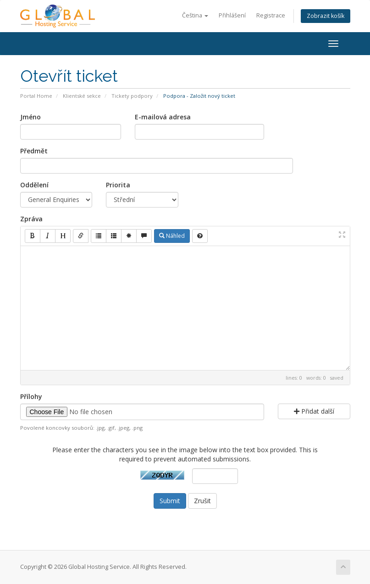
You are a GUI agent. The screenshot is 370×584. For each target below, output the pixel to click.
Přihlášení (232, 15)
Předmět (34, 150)
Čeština (195, 15)
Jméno (30, 116)
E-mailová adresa (163, 116)
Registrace (270, 15)
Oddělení (34, 184)
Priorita (118, 184)
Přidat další (314, 411)
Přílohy (31, 396)
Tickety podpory (132, 95)
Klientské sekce (82, 95)
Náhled (172, 236)
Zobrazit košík (325, 16)
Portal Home (36, 95)
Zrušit (202, 500)
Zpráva (31, 218)
